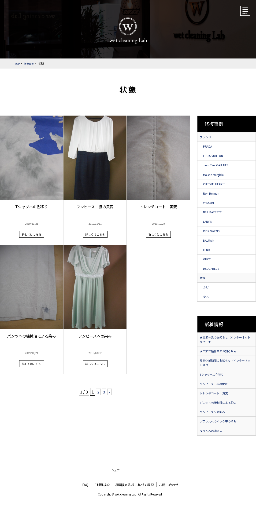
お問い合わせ (168, 508)
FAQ (85, 508)
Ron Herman (214, 198)
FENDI (209, 259)
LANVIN (209, 228)
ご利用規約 (101, 508)
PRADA (209, 147)
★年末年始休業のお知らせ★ (221, 367)
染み (207, 310)
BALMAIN (211, 249)
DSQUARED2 (214, 279)
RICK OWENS (214, 239)
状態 (203, 290)
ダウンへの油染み (213, 453)
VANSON (210, 208)
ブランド (206, 137)
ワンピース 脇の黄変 (216, 403)
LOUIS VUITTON (216, 157)
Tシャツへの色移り (214, 392)
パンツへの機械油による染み (221, 423)
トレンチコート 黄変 (216, 413)
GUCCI (209, 269)
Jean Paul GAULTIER (219, 167)
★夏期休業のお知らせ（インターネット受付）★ (226, 354)
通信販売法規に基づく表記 (134, 508)
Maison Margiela (217, 178)
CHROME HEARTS (217, 188)
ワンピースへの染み (214, 433)
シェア (115, 493)
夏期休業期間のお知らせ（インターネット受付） (226, 380)
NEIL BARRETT (216, 218)
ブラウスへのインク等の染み (221, 443)
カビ (207, 300)
